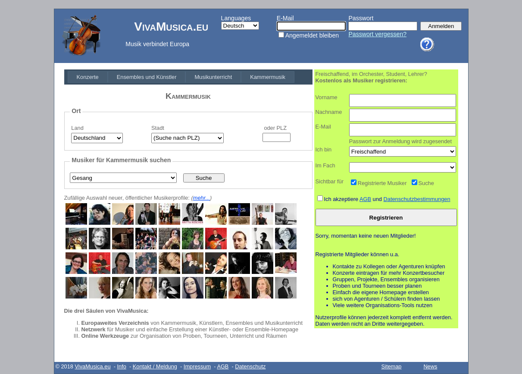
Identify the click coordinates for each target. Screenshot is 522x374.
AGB (365, 199)
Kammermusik (267, 77)
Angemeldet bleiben (312, 35)
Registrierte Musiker (382, 183)
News (430, 366)
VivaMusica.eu (93, 366)
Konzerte (88, 77)
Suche (426, 183)
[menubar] (181, 77)
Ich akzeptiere (342, 199)
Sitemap (391, 366)
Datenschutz (250, 366)
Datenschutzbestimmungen (417, 199)
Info (121, 366)
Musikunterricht (213, 77)
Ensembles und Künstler (147, 77)
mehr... (201, 198)
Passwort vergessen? (377, 34)
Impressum (197, 366)
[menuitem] (88, 77)
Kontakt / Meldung (155, 366)
